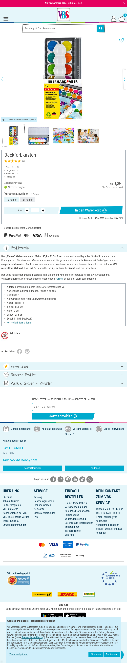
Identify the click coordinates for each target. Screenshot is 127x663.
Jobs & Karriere (11, 501)
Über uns (7, 497)
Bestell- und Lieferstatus (109, 528)
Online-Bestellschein (76, 503)
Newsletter (39, 509)
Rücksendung (72, 515)
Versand (119, 187)
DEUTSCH (63, 626)
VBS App (69, 534)
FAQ (36, 516)
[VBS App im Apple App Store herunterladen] (75, 616)
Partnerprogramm (12, 505)
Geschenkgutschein (44, 501)
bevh (19, 573)
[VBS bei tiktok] (82, 479)
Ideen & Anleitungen (44, 513)
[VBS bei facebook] (53, 479)
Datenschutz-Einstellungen (79, 522)
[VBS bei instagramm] (60, 479)
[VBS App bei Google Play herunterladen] (52, 616)
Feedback (94, 468)
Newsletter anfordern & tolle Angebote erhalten (63, 399)
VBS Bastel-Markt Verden (16, 516)
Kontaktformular (32, 468)
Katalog (38, 497)
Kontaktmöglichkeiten (107, 524)
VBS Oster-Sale (75, 2)
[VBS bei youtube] (75, 479)
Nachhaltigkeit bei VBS (15, 513)
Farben (59, 278)
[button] (5, 79)
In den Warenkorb (91, 210)
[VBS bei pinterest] (67, 479)
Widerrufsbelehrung (75, 518)
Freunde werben (42, 505)
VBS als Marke (10, 509)
